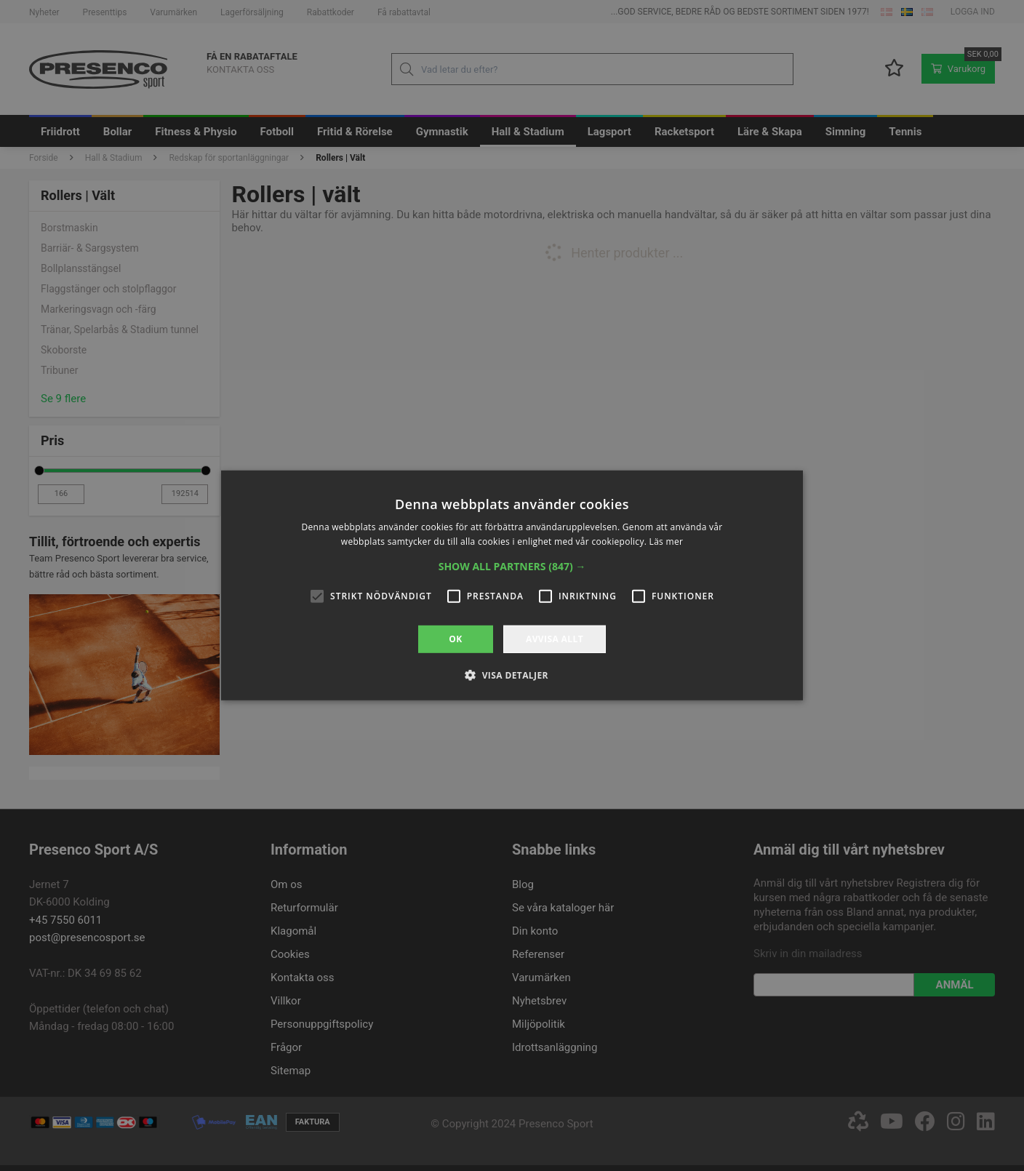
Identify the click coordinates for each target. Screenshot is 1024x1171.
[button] (512, 566)
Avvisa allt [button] (554, 639)
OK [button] (455, 639)
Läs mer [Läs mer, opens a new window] (666, 541)
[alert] (512, 585)
